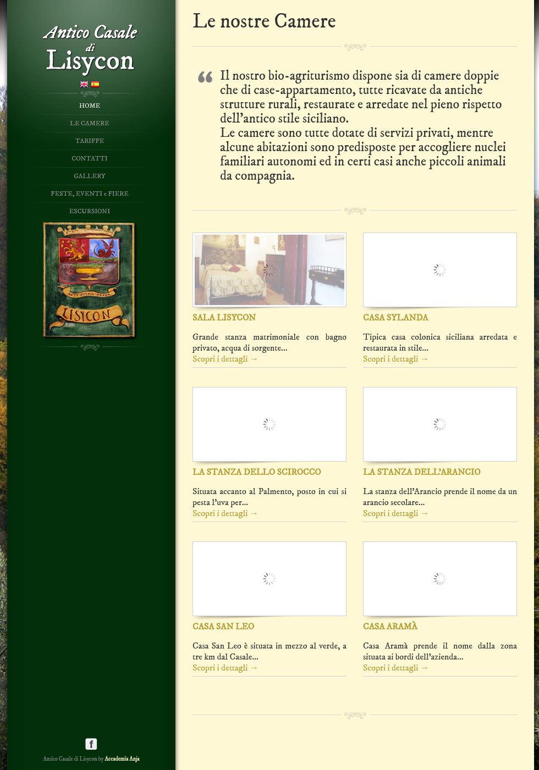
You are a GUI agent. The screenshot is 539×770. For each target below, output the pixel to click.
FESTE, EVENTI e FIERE (89, 194)
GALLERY (89, 176)
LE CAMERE (89, 123)
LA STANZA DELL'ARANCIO (422, 472)
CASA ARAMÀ (390, 626)
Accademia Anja (122, 759)
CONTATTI (90, 158)
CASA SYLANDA (395, 317)
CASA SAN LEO (223, 626)
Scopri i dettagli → (225, 358)
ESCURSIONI (89, 211)
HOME (89, 106)
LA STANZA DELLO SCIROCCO (257, 472)
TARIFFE (90, 141)
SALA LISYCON (224, 317)
